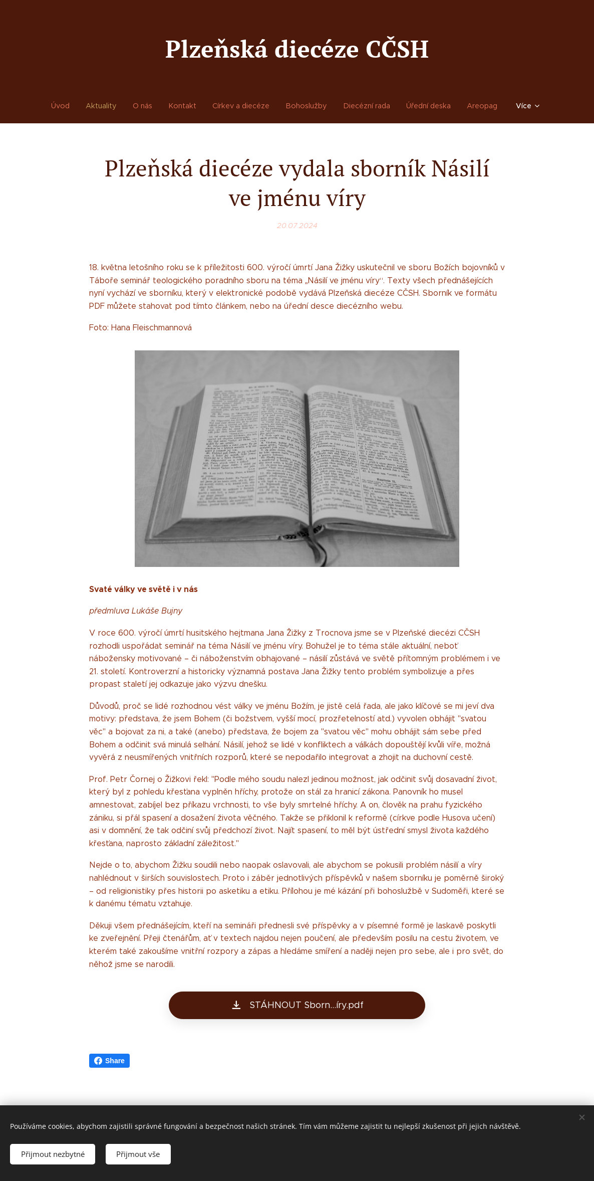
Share (109, 1061)
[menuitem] (68, 105)
